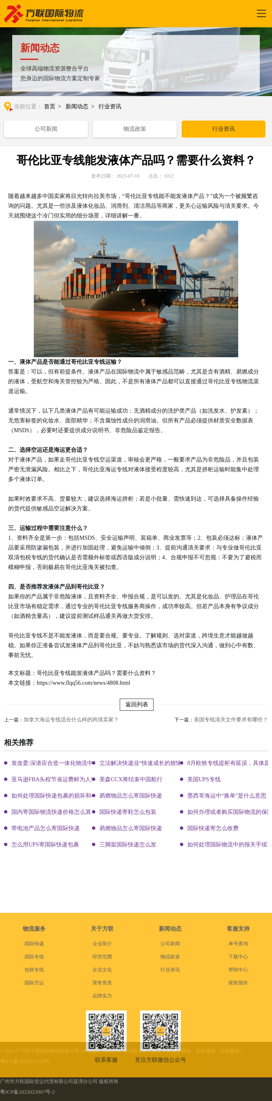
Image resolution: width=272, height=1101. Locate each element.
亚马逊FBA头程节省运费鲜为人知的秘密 (62, 779)
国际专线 (34, 1025)
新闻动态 (77, 106)
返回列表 (136, 704)
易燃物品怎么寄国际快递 (130, 796)
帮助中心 (238, 1038)
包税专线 (34, 1038)
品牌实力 (102, 1064)
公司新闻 (46, 129)
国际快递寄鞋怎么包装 (127, 812)
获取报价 (238, 1051)
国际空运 (34, 1051)
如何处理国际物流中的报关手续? (228, 845)
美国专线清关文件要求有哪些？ (231, 719)
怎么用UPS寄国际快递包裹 (45, 845)
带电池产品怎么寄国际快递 (45, 828)
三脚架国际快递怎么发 (127, 845)
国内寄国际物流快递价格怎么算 (51, 812)
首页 (49, 106)
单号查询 (238, 1012)
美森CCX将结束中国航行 (130, 779)
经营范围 (102, 1025)
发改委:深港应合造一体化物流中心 (55, 763)
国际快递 (34, 1012)
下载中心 (238, 1025)
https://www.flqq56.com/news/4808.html (83, 683)
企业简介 (102, 1012)
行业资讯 (110, 106)
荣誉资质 (102, 1051)
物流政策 (134, 129)
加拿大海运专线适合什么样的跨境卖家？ (71, 719)
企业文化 (102, 1038)
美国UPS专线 (204, 779)
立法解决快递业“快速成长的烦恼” (141, 763)
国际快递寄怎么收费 (213, 828)
